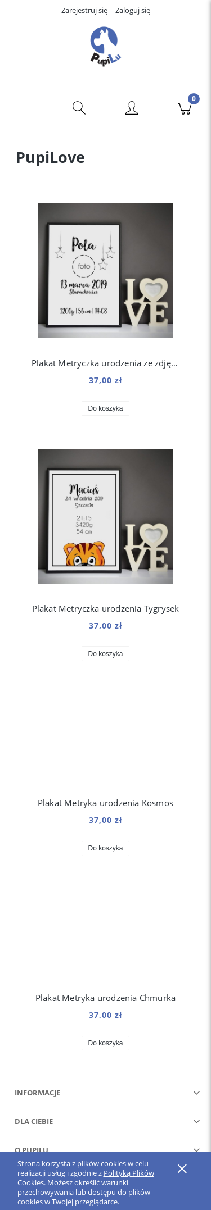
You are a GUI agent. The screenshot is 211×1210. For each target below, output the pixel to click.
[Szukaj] (79, 107)
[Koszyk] (184, 107)
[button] (26, 107)
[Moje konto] (132, 109)
